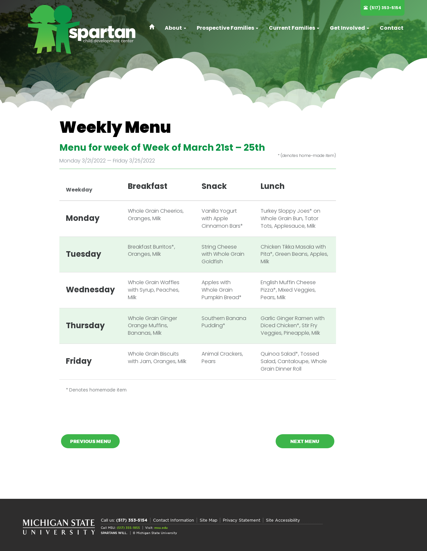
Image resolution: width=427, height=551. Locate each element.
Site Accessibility (283, 520)
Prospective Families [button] (227, 28)
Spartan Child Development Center (85, 29)
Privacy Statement (241, 520)
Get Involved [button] (349, 28)
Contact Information (173, 520)
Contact (392, 28)
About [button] (175, 28)
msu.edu (161, 527)
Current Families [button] (294, 28)
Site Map (208, 520)
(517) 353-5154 (385, 7)
